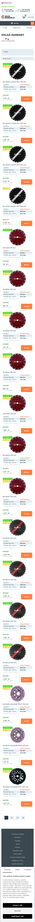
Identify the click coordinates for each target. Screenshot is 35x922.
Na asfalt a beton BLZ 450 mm (14, 165)
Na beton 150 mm (9, 331)
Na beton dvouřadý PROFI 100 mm (15, 704)
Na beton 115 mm (9, 248)
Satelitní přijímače (17, 864)
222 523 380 (8, 9)
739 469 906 (26, 9)
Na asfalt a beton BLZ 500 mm (14, 206)
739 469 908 (9, 11)
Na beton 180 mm (9, 372)
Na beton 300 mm (9, 455)
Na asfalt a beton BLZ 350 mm (14, 82)
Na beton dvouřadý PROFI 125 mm (15, 745)
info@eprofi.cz (25, 11)
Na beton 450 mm (9, 662)
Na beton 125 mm (9, 289)
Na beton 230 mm (9, 414)
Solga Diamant (25, 84)
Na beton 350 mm (9, 497)
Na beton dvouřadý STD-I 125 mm (15, 787)
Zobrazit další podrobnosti (11, 91)
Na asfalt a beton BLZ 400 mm (14, 123)
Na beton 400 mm (9, 579)
